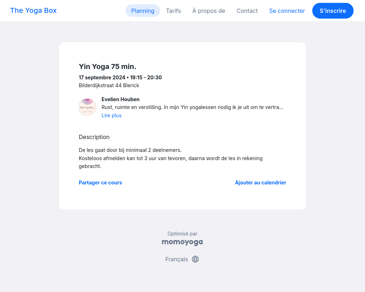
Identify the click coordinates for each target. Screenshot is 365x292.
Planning (142, 10)
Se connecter (287, 10)
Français (182, 259)
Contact (247, 10)
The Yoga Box (33, 10)
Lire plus (112, 115)
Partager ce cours (100, 182)
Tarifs (173, 10)
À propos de (208, 10)
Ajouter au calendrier (260, 182)
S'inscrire (333, 10)
